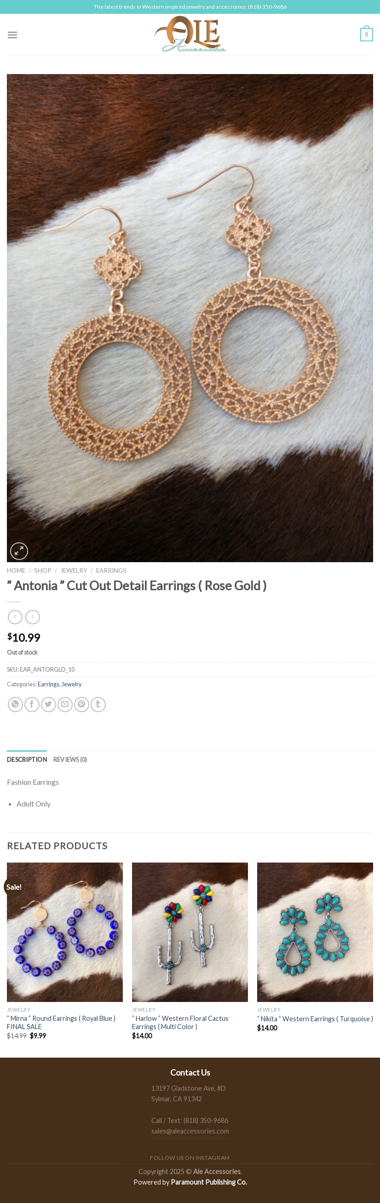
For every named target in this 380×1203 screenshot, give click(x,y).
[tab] (27, 759)
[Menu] (12, 34)
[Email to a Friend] (65, 704)
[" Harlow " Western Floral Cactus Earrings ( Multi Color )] (190, 932)
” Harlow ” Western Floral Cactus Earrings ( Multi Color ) (180, 1022)
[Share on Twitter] (48, 704)
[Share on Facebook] (32, 704)
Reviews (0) (70, 759)
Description (27, 759)
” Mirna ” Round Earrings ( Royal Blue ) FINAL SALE (61, 1022)
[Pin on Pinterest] (81, 704)
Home (16, 570)
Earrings (111, 570)
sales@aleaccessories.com (190, 1131)
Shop (43, 570)
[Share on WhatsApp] (15, 704)
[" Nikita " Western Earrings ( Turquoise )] (315, 932)
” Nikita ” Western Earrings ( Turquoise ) (315, 1019)
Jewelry (73, 570)
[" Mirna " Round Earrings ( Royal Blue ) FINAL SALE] (65, 932)
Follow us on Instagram (190, 1157)
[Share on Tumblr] (98, 704)
